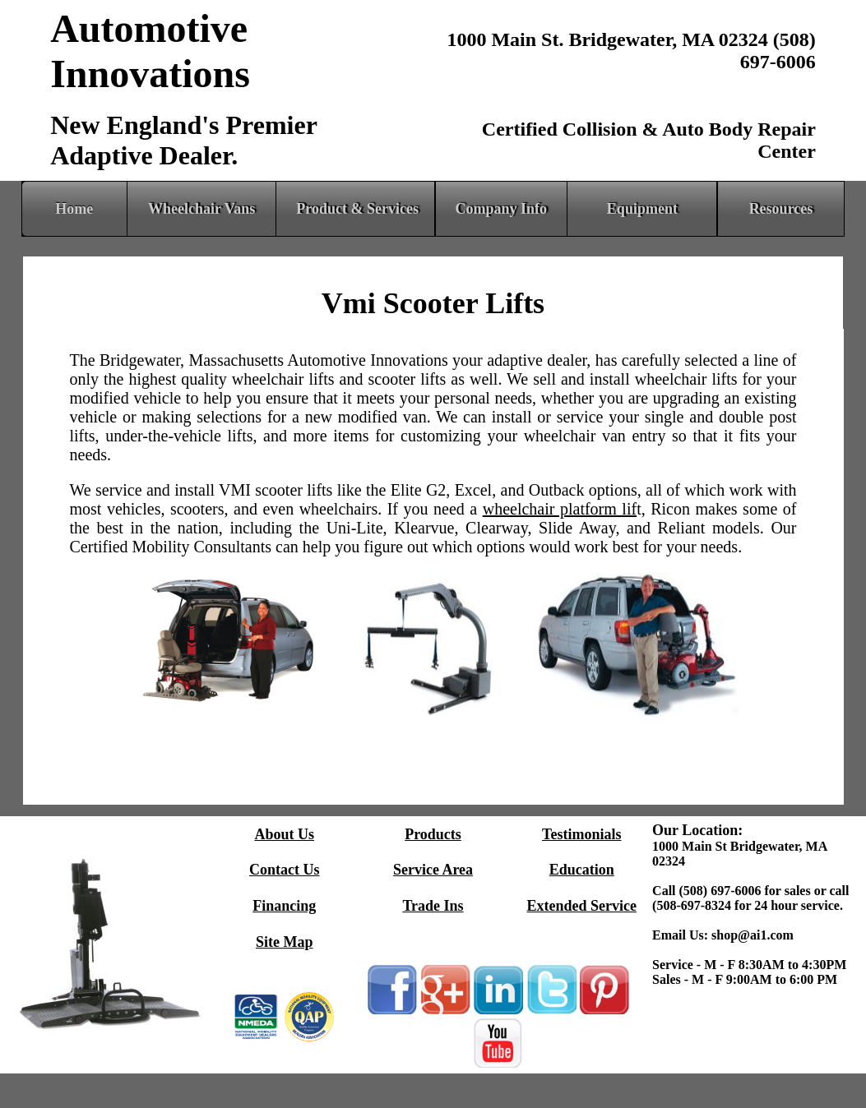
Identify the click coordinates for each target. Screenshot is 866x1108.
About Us (284, 834)
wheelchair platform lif (560, 509)
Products (433, 834)
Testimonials (581, 834)
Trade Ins (432, 906)
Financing (284, 906)
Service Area (433, 869)
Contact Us (284, 869)
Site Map (284, 942)
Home (74, 209)
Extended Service (581, 906)
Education (581, 869)
